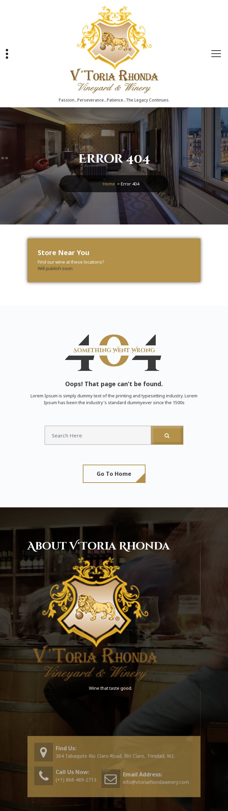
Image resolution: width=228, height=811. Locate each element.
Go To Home (114, 473)
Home (109, 184)
